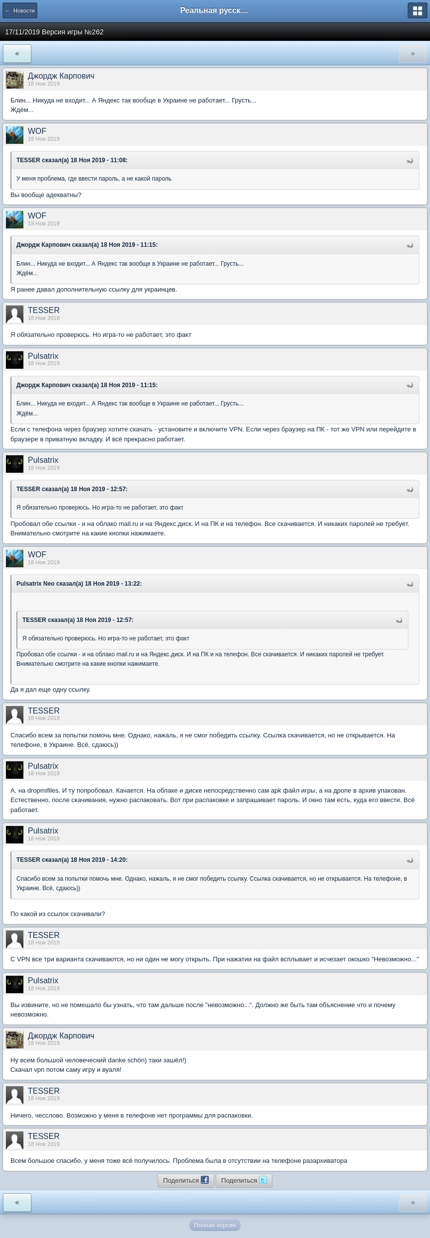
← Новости (20, 10)
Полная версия (215, 1225)
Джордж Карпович (61, 76)
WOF (37, 131)
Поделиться (185, 1180)
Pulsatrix (43, 356)
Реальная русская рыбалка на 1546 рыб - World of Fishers (215, 10)
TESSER (44, 310)
